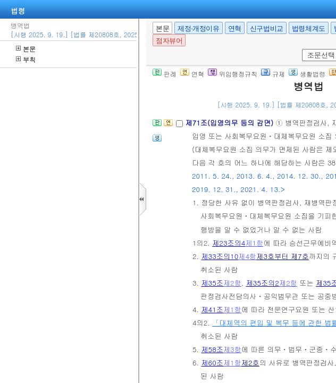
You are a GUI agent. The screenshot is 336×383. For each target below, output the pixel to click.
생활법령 (307, 73)
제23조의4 (228, 243)
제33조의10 (219, 256)
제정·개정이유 (198, 28)
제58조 (212, 349)
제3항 (232, 349)
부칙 (26, 59)
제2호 (250, 362)
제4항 (247, 256)
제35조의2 (262, 283)
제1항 (254, 243)
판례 (165, 73)
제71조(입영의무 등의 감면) (230, 123)
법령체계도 (308, 28)
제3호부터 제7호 (282, 256)
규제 (273, 73)
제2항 (232, 283)
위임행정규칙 (232, 73)
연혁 (234, 28)
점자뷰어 (169, 41)
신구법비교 (266, 28)
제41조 (212, 309)
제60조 (212, 362)
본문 (26, 48)
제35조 (212, 283)
